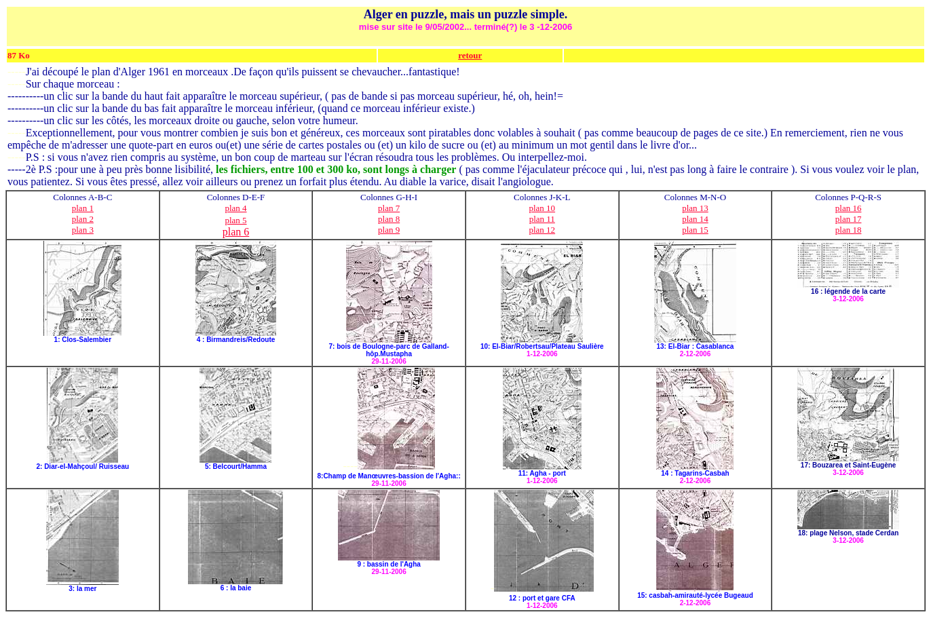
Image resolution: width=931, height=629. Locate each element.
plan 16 (848, 208)
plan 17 (848, 219)
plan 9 (389, 230)
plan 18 (848, 230)
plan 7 (389, 208)
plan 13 (695, 208)
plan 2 (83, 219)
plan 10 (542, 208)
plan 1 (83, 208)
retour (470, 55)
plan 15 (695, 230)
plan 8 (389, 219)
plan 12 (542, 230)
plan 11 (542, 219)
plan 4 (235, 208)
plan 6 (236, 231)
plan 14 (695, 219)
